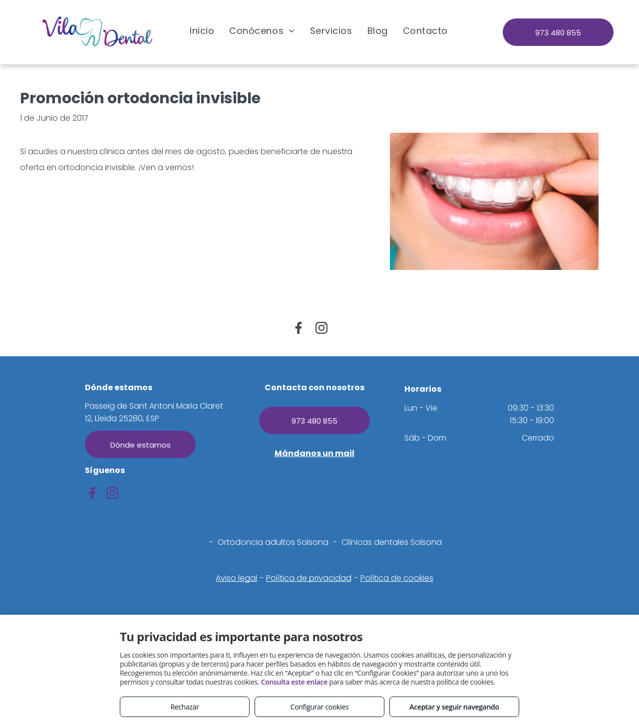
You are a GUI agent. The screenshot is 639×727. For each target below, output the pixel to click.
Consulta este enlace (294, 682)
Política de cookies (396, 578)
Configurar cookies (320, 707)
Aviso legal (236, 578)
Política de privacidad (308, 578)
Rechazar (184, 707)
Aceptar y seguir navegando (454, 707)
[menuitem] (202, 30)
